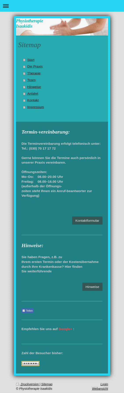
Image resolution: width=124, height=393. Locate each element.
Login (104, 384)
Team (31, 80)
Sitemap (46, 384)
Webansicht (100, 388)
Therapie (34, 73)
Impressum (35, 107)
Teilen (27, 310)
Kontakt (33, 100)
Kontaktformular (87, 220)
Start (31, 60)
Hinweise (34, 87)
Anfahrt (32, 93)
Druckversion (27, 384)
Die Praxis (35, 66)
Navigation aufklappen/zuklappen (62, 6)
